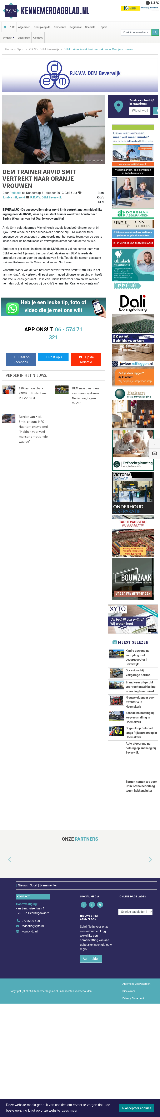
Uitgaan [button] (7, 37)
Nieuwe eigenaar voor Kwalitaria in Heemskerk (140, 756)
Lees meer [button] (70, 1110)
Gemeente (60, 27)
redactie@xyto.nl (32, 1039)
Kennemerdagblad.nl (55, 11)
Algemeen (24, 27)
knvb (6, 197)
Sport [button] (104, 27)
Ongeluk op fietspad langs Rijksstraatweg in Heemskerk (141, 823)
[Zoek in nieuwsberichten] (136, 32)
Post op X (53, 357)
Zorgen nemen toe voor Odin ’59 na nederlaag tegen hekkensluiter (141, 899)
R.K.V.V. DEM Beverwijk (44, 49)
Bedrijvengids (42, 27)
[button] (5, 973)
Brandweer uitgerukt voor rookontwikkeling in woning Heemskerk (141, 713)
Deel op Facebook (21, 359)
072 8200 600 (30, 1034)
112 (12, 27)
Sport (21, 49)
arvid (21, 197)
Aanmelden (91, 1072)
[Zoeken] (155, 32)
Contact (38, 37)
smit (14, 197)
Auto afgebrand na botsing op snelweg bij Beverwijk (141, 861)
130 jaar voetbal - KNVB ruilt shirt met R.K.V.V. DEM (33, 393)
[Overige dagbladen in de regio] (135, 1025)
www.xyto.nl (29, 1045)
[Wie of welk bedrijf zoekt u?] (139, 111)
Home (9, 49)
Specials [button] (90, 27)
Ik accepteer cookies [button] (136, 1108)
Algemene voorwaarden (136, 1097)
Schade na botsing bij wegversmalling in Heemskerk (140, 790)
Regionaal (75, 27)
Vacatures (24, 37)
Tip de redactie (86, 359)
